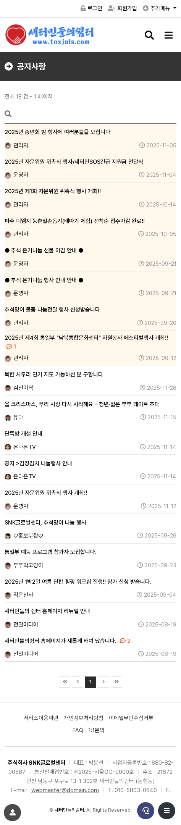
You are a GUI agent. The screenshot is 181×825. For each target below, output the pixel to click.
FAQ (78, 730)
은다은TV (20, 447)
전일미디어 (21, 624)
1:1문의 (97, 730)
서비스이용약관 (41, 718)
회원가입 (122, 8)
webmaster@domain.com (65, 790)
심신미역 (19, 387)
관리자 (16, 145)
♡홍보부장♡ (24, 535)
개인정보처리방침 (83, 718)
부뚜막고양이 (24, 565)
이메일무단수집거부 (131, 718)
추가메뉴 (157, 8)
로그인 (91, 8)
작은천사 (19, 594)
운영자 (16, 174)
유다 (14, 417)
